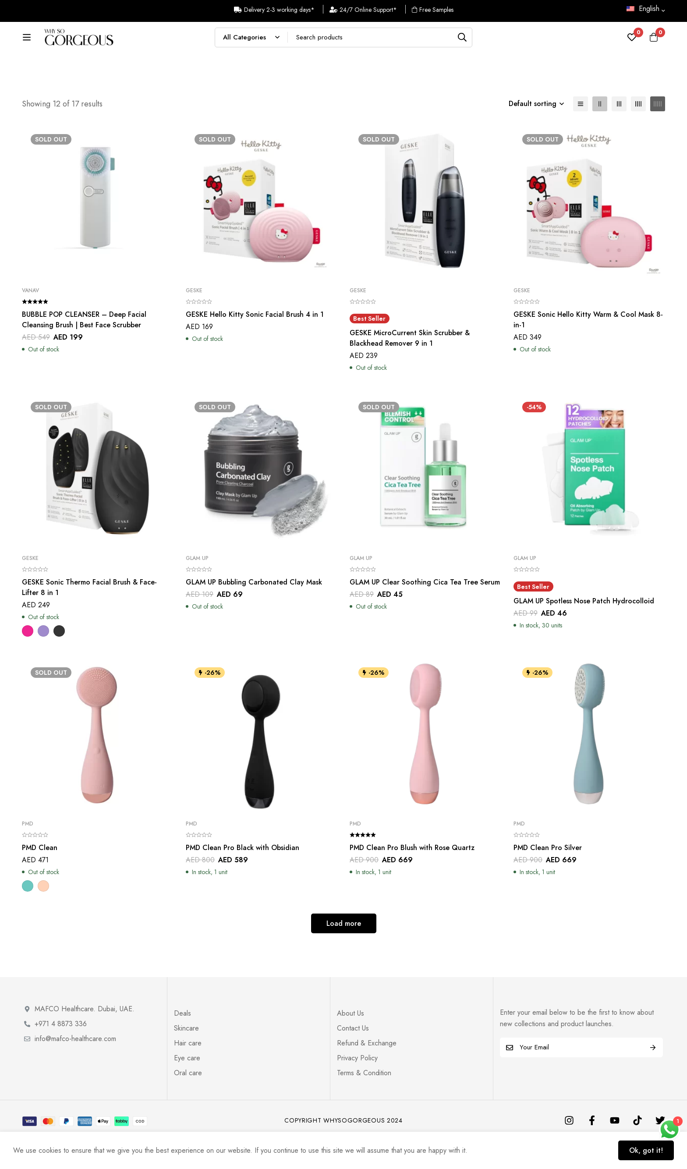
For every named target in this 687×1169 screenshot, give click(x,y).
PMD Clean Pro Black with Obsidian (242, 876)
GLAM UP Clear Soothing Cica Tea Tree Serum (425, 611)
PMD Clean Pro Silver (547, 876)
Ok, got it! (646, 1150)
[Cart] (654, 41)
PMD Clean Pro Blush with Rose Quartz (412, 876)
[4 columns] (638, 132)
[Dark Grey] (59, 659)
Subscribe (653, 1076)
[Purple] (43, 659)
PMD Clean (39, 876)
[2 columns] (599, 132)
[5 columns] (657, 132)
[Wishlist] (632, 41)
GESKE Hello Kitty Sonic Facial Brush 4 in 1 (255, 343)
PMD (27, 852)
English (643, 9)
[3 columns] (619, 132)
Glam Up (197, 587)
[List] (580, 132)
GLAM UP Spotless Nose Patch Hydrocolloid (583, 629)
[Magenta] (27, 659)
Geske (194, 319)
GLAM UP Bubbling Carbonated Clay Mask (254, 611)
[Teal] (27, 914)
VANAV (30, 319)
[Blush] (43, 914)
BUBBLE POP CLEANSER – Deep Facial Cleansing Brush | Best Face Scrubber (84, 348)
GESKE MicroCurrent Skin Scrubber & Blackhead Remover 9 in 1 (410, 366)
